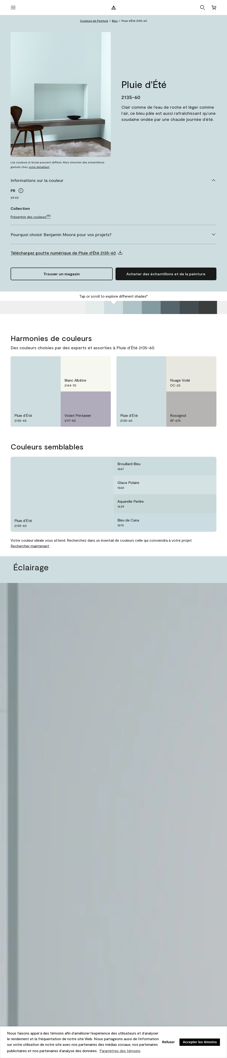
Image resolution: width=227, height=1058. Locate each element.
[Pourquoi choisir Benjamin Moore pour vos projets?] (113, 234)
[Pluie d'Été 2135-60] (113, 307)
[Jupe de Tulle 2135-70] (94, 307)
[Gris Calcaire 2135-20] (188, 307)
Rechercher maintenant (30, 546)
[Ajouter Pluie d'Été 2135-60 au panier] (166, 274)
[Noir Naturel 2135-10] (207, 307)
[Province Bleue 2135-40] (151, 307)
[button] (202, 7)
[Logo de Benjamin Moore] (113, 7)
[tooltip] (21, 190)
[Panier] (213, 7)
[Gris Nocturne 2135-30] (170, 307)
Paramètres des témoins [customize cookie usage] (120, 1050)
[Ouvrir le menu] (13, 7)
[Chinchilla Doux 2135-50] (132, 307)
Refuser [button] (168, 1042)
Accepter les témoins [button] (200, 1042)
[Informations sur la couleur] (113, 180)
